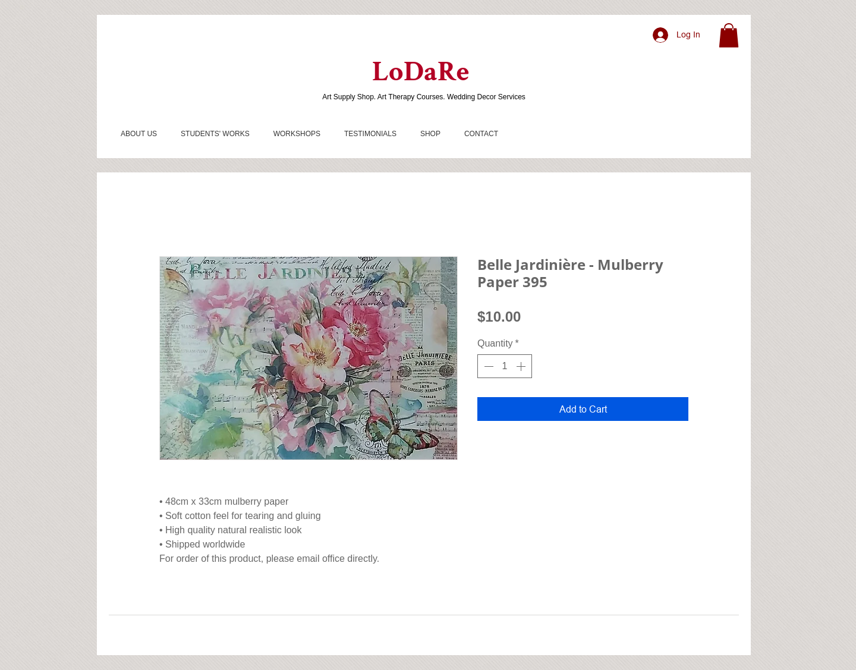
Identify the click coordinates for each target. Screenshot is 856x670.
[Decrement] (487, 366)
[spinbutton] (505, 366)
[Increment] (522, 366)
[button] (729, 35)
